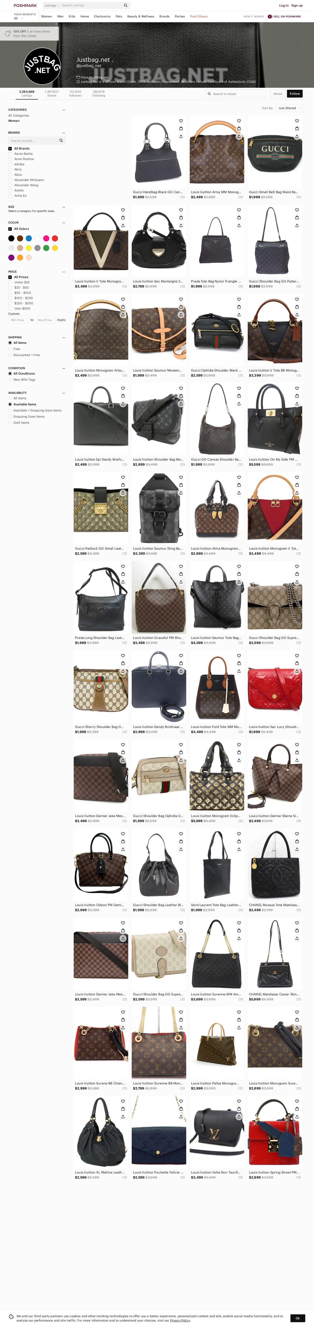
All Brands (19, 148)
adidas (16, 164)
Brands (164, 16)
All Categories (18, 115)
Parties (180, 16)
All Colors (18, 229)
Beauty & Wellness (140, 16)
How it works (254, 16)
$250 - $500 (20, 303)
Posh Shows (199, 16)
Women (46, 16)
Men (60, 16)
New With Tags (21, 380)
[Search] (91, 5)
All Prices (18, 277)
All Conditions (21, 373)
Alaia (15, 175)
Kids (72, 16)
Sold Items (18, 423)
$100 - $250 (20, 298)
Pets (119, 16)
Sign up (297, 5)
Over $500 (19, 308)
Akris (15, 169)
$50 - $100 (19, 293)
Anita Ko (17, 196)
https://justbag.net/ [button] (95, 77)
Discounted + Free (24, 355)
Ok (298, 1318)
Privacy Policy (180, 1320)
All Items (17, 343)
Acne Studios (21, 159)
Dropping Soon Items (26, 416)
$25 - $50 (18, 287)
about (277, 94)
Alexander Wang (23, 185)
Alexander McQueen (26, 180)
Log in (284, 5)
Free (14, 349)
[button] (52, 5)
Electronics (102, 16)
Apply (61, 320)
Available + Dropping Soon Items (35, 410)
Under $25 (19, 282)
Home (84, 16)
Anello (16, 190)
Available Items (22, 404)
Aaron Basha (20, 154)
